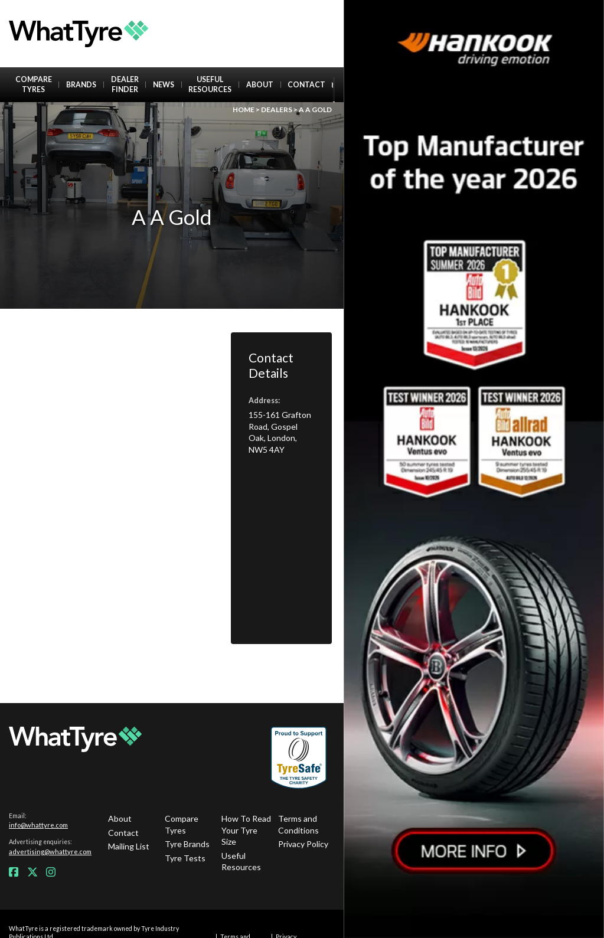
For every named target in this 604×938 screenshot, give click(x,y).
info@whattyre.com (38, 825)
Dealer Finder (125, 84)
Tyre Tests (185, 858)
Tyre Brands (187, 844)
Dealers (276, 109)
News (163, 84)
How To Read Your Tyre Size (246, 830)
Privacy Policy (303, 844)
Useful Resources (209, 84)
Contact (306, 84)
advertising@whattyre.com (50, 851)
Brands (81, 84)
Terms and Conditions (298, 824)
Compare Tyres (33, 84)
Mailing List (128, 846)
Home (243, 109)
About (259, 84)
